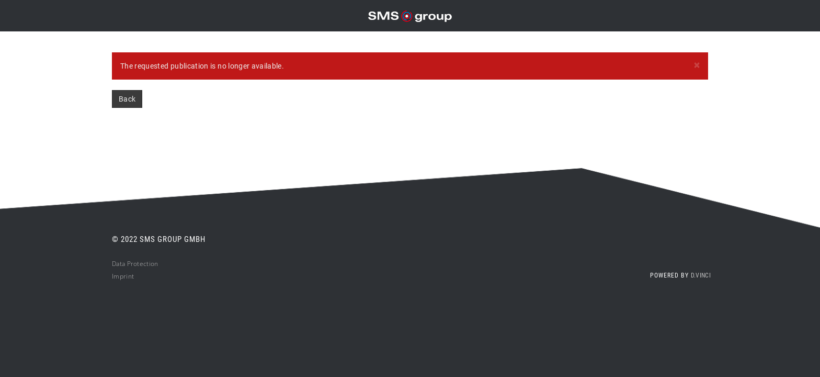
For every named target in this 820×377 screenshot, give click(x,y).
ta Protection (139, 263)
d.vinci (701, 275)
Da (116, 263)
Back (127, 99)
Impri (120, 276)
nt (131, 276)
